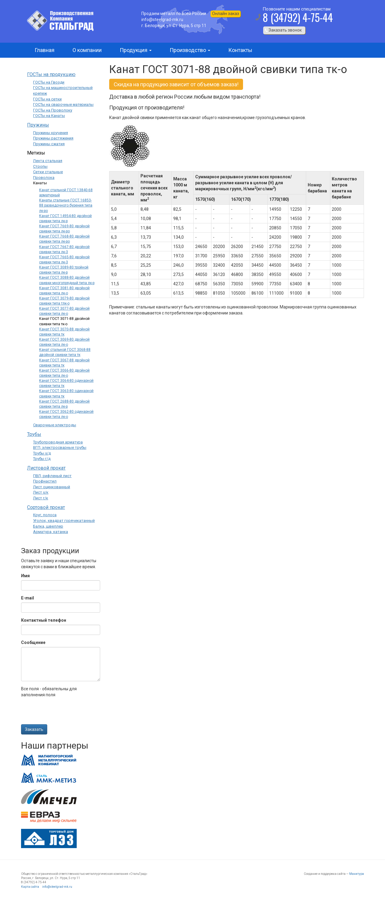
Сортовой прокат (46, 507)
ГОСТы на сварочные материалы (63, 104)
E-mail (27, 598)
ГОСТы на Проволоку (52, 110)
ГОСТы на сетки (47, 99)
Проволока (43, 177)
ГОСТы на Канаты (49, 115)
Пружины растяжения (53, 138)
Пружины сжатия (49, 144)
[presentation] (66, 712)
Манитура (356, 873)
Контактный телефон (43, 620)
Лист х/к (40, 492)
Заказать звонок (285, 30)
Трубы (34, 434)
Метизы (36, 153)
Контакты (240, 50)
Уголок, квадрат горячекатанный (64, 520)
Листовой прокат (46, 468)
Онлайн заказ (225, 13)
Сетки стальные (48, 172)
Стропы (40, 166)
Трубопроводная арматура (58, 442)
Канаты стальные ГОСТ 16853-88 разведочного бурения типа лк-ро (65, 205)
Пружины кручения (50, 132)
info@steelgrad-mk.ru (57, 886)
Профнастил (45, 481)
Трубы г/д (42, 458)
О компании (87, 50)
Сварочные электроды (54, 425)
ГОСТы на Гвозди (48, 82)
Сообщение (33, 642)
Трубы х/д (42, 453)
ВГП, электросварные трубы (59, 447)
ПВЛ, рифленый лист (52, 476)
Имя (25, 575)
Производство (190, 50)
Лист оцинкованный (51, 487)
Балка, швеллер (48, 526)
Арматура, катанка (50, 531)
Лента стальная (47, 160)
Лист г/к (40, 498)
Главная (44, 50)
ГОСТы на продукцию (51, 74)
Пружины (38, 125)
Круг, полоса (45, 515)
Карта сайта (30, 886)
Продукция (136, 50)
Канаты (40, 183)
